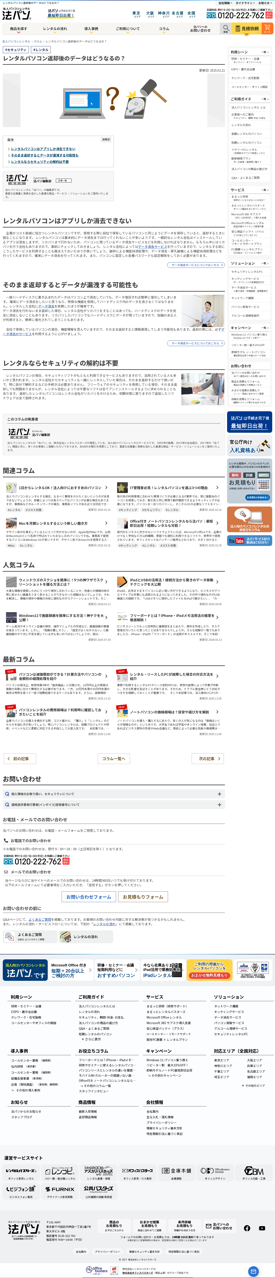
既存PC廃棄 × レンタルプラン (167, 1039)
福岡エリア (254, 1077)
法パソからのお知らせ (26, 1111)
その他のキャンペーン (164, 1075)
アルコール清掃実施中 (245, 315)
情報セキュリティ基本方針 (164, 1128)
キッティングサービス (229, 1012)
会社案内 (153, 1111)
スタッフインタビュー (94, 1091)
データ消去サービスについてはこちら (195, 265)
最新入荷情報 (88, 1111)
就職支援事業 (27, 1078)
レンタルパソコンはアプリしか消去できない (43, 148)
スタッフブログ (21, 1117)
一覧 (263, 52)
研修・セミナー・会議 (26, 1006)
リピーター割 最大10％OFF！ (168, 1065)
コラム (164, 28)
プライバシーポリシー (162, 1122)
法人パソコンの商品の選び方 (98, 1023)
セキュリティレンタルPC (247, 272)
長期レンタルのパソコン (246, 134)
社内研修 (24, 1066)
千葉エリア (221, 1071)
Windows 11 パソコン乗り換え (167, 1060)
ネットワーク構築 (242, 298)
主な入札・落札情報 (160, 1117)
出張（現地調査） (35, 1084)
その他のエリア (255, 1086)
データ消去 (46, 306)
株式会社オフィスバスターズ (137, 1272)
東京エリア (221, 1060)
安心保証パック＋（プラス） (166, 1028)
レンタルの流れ (55, 28)
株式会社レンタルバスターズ (142, 1259)
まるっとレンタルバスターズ (166, 1012)
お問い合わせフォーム (88, 897)
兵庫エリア (254, 1066)
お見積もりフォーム (143, 897)
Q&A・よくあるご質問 (245, 178)
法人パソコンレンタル (16, 41)
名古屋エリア (256, 1071)
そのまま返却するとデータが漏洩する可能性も (45, 155)
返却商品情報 (88, 1117)
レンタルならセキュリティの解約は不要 (40, 161)
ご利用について (128, 28)
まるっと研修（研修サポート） (168, 1006)
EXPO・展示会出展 (243, 69)
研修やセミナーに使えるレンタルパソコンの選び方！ (108, 1065)
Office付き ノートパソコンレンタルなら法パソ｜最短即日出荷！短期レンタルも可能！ (108, 1080)
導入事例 (91, 28)
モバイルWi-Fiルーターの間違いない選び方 (108, 1075)
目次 (10, 139)
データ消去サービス (152, 246)
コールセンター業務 (32, 1060)
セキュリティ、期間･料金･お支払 (101, 1017)
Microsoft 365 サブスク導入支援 (169, 1023)
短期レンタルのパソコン (246, 142)
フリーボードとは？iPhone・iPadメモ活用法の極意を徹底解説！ (108, 1060)
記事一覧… (63, 180)
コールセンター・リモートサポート (168, 1034)
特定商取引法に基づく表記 (165, 1134)
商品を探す (18, 28)
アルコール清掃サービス (230, 1028)
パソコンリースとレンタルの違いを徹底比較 (108, 1070)
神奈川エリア (223, 1066)
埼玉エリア (221, 1077)
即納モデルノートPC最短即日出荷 (169, 1070)
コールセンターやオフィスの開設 (33, 1023)
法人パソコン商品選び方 (249, 169)
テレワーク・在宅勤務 (245, 78)
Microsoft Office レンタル (164, 1017)
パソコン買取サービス (245, 307)
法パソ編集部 (42, 181)
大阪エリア (254, 1060)
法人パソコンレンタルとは (97, 1006)
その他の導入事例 (25, 1090)
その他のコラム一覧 (95, 1086)
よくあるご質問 (40, 919)
